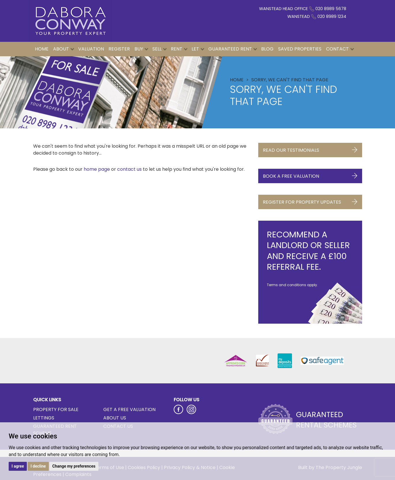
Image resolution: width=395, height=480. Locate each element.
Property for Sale (55, 409)
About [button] (63, 49)
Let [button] (198, 49)
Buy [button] (141, 49)
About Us (114, 418)
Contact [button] (340, 49)
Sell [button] (159, 49)
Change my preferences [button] (73, 466)
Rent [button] (179, 49)
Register (119, 49)
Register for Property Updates (310, 200)
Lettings (43, 418)
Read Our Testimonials (310, 148)
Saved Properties (299, 49)
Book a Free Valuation (310, 174)
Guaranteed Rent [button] (232, 49)
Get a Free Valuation (129, 409)
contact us (129, 169)
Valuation (91, 49)
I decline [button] (38, 466)
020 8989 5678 (330, 9)
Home (41, 49)
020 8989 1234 (331, 16)
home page (97, 169)
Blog (267, 49)
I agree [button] (18, 466)
